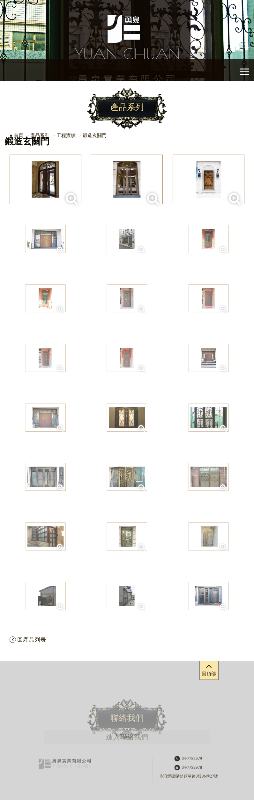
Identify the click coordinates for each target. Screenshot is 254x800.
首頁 (18, 135)
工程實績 (66, 135)
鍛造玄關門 (95, 135)
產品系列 (39, 135)
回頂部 (209, 669)
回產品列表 (28, 639)
